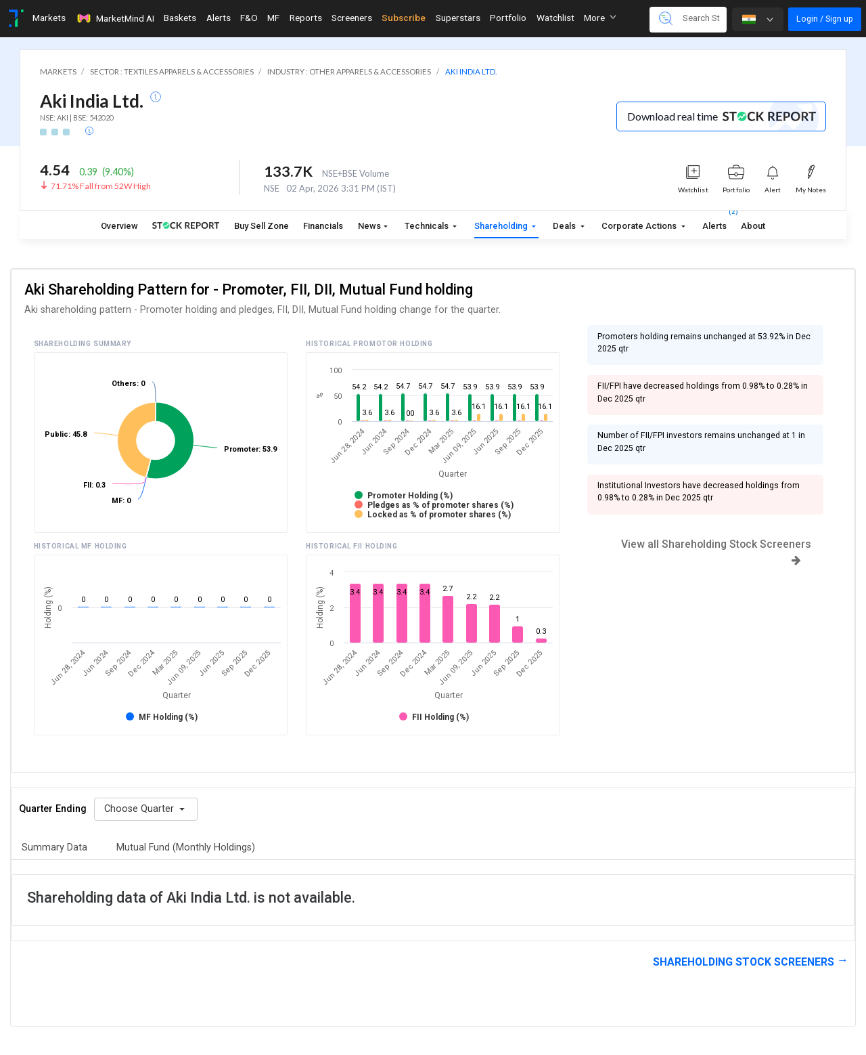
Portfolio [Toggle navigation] (508, 17)
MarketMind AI (115, 18)
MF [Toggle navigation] (273, 17)
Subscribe (404, 17)
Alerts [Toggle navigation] (218, 17)
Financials (323, 226)
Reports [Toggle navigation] (306, 17)
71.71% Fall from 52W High (101, 186)
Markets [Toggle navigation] (49, 17)
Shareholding (502, 226)
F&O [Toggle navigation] (249, 17)
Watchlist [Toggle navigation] (555, 17)
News (369, 226)
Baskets (180, 17)
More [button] (600, 17)
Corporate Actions (640, 226)
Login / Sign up (824, 19)
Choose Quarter (140, 809)
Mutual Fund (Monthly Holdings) (185, 847)
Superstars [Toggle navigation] (458, 17)
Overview (119, 226)
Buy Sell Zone (261, 226)
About (753, 226)
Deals (565, 226)
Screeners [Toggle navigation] (352, 17)
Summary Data (54, 847)
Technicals (428, 226)
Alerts (714, 223)
